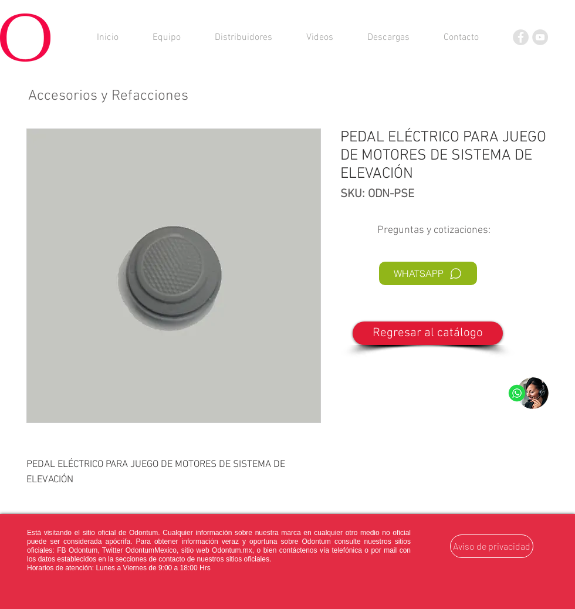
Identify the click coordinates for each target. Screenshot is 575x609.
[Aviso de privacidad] (491, 546)
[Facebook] (521, 37)
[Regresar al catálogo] (428, 333)
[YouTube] (540, 37)
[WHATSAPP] (428, 273)
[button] (388, 37)
